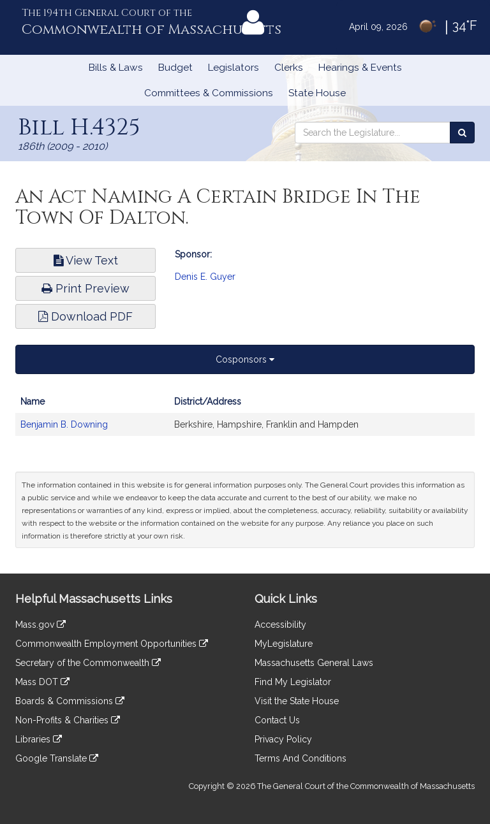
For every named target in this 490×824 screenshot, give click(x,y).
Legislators (233, 67)
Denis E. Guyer (205, 276)
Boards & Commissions (69, 701)
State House (317, 93)
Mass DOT (42, 682)
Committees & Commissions (208, 93)
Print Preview (85, 288)
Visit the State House (297, 701)
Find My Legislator (293, 682)
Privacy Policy (283, 739)
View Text (86, 260)
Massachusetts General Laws (314, 663)
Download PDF (85, 316)
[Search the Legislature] (462, 132)
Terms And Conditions (300, 758)
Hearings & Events (360, 67)
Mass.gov (40, 624)
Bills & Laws (116, 67)
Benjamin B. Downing (64, 424)
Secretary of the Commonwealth (88, 663)
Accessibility (280, 624)
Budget (175, 67)
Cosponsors (245, 359)
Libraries (38, 739)
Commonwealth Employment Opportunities (111, 644)
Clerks (288, 67)
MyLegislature (284, 644)
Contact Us (277, 720)
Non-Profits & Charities (67, 720)
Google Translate (56, 758)
